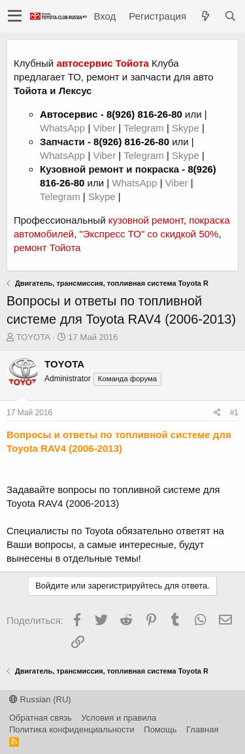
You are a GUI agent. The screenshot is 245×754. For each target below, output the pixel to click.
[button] (15, 16)
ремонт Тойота (47, 247)
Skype (187, 127)
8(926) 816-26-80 (144, 114)
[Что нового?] (205, 16)
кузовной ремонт (146, 220)
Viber (104, 127)
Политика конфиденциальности (72, 729)
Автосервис (69, 114)
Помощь (160, 729)
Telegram (145, 127)
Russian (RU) (40, 699)
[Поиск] (230, 16)
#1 (234, 412)
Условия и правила (118, 718)
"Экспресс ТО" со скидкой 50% (148, 233)
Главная (202, 729)
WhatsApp (64, 127)
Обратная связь (40, 718)
